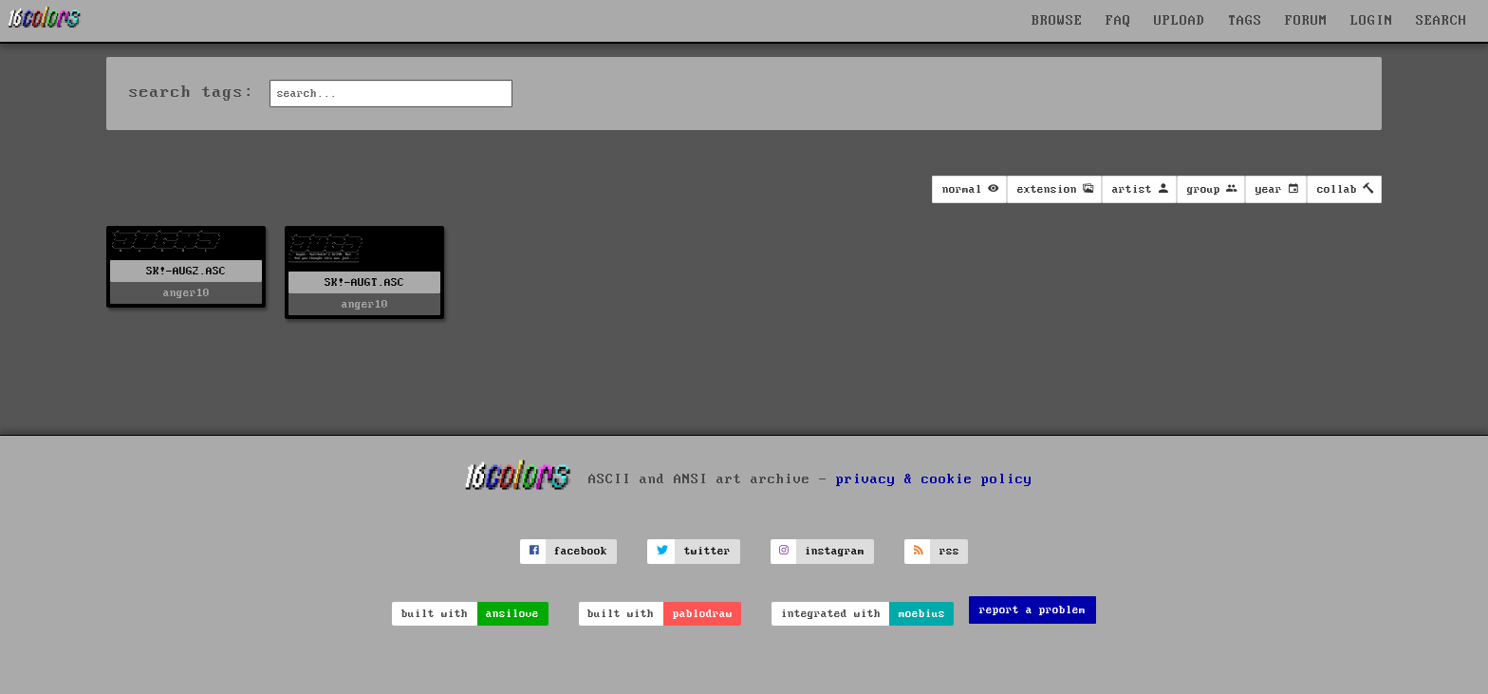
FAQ (1118, 20)
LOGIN (1371, 20)
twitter (707, 551)
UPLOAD (1179, 20)
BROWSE (1057, 20)
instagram (835, 551)
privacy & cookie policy (934, 479)
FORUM (1306, 20)
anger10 (186, 293)
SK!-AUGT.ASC (364, 282)
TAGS (1245, 20)
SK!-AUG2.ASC (186, 271)
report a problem (1032, 610)
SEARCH (1441, 20)
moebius (922, 614)
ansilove (512, 614)
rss (949, 551)
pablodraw (703, 614)
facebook (580, 551)
